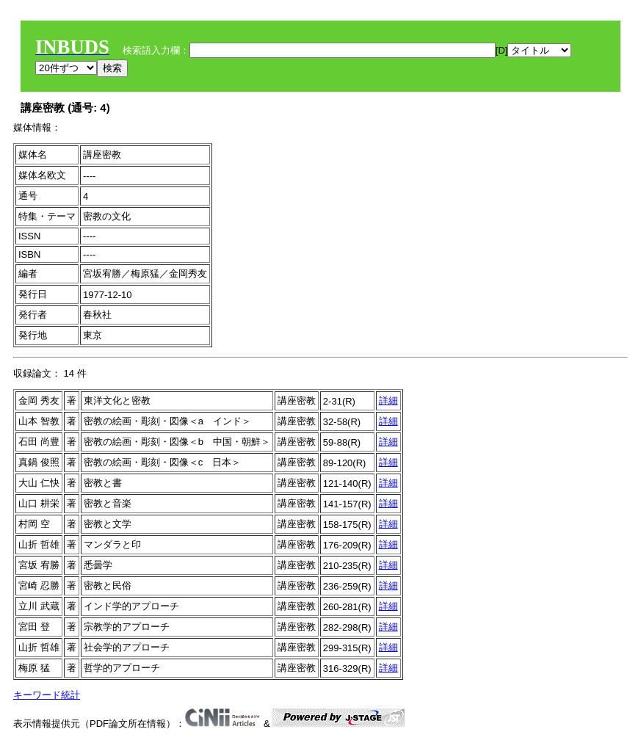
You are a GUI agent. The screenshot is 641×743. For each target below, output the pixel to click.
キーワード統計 (46, 694)
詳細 (388, 400)
